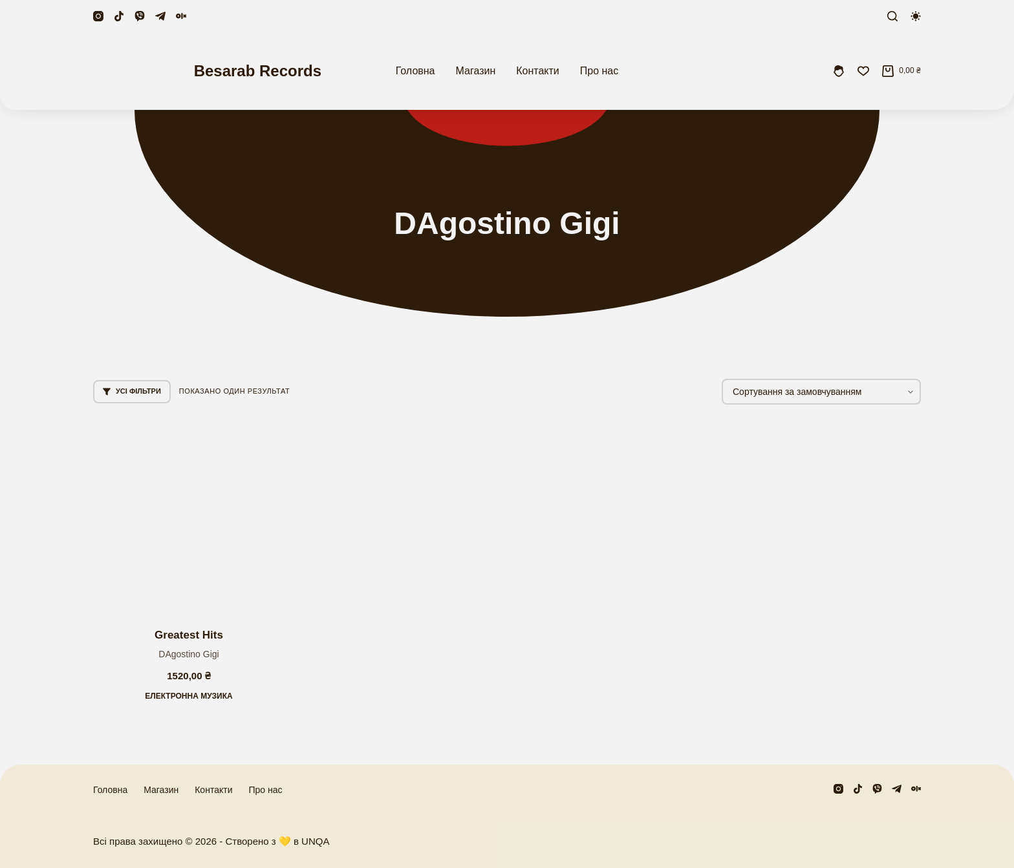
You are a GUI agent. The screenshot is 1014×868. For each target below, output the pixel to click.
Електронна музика (189, 696)
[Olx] (181, 16)
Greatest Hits (189, 635)
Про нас (599, 70)
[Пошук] (892, 16)
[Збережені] (863, 71)
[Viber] (140, 16)
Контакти (537, 70)
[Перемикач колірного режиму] (916, 16)
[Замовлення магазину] (821, 392)
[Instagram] (98, 16)
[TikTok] (119, 16)
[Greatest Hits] (189, 516)
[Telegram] (160, 16)
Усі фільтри (132, 391)
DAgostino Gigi (188, 654)
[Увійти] (839, 71)
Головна (415, 70)
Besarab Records (257, 70)
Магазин (476, 70)
